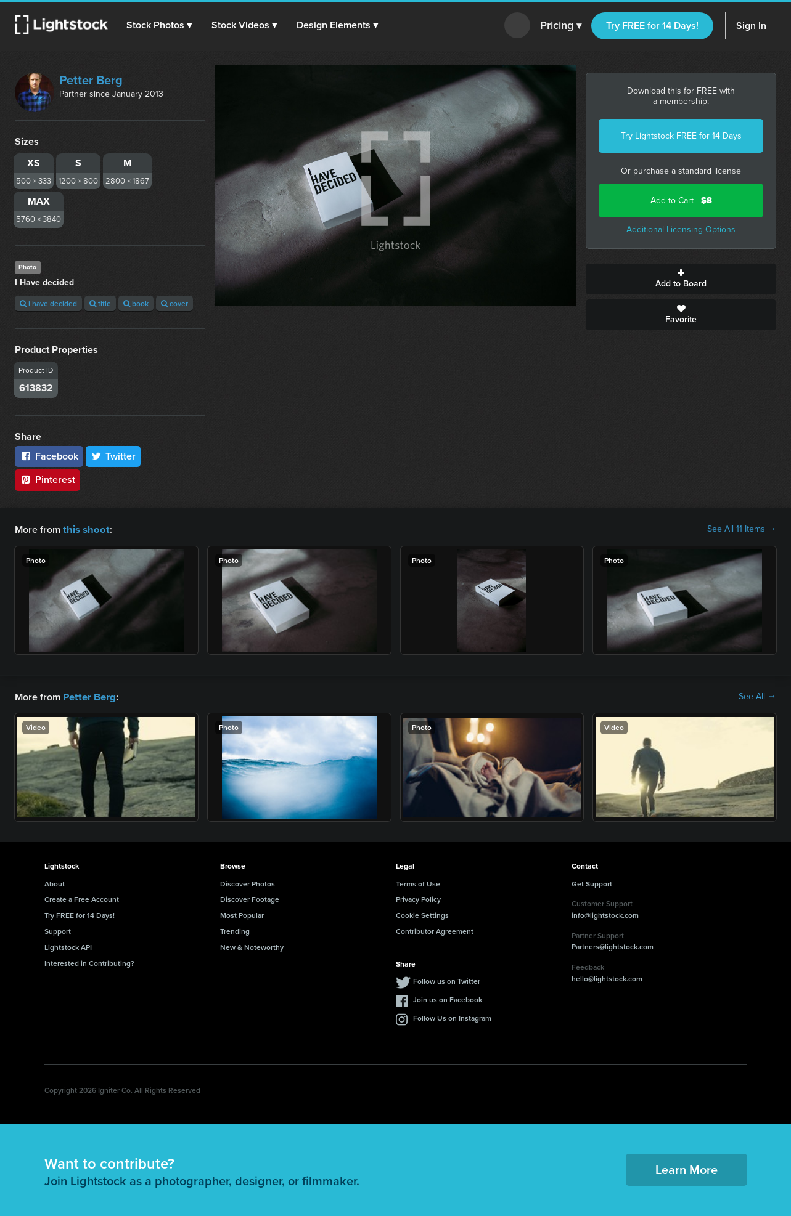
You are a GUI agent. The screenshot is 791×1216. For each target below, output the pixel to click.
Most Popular (242, 914)
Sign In (751, 25)
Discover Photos (247, 882)
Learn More (686, 1168)
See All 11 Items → (741, 529)
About (54, 882)
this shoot (84, 529)
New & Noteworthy (252, 946)
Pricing (560, 25)
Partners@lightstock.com (613, 945)
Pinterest (47, 479)
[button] (159, 25)
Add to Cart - (681, 200)
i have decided (48, 303)
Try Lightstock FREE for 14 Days (681, 135)
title (100, 303)
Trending (235, 930)
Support (57, 930)
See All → (757, 696)
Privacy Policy (418, 898)
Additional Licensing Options (681, 229)
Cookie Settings (422, 914)
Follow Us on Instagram (452, 1016)
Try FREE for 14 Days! (652, 25)
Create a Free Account (81, 898)
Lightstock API (68, 946)
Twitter (113, 456)
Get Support (592, 882)
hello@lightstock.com (607, 977)
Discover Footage (249, 898)
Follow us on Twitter (446, 980)
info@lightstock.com (605, 914)
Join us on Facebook (447, 998)
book (136, 303)
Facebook (49, 456)
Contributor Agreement (434, 930)
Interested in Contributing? (89, 962)
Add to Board (680, 279)
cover (174, 303)
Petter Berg (91, 80)
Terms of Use (418, 882)
